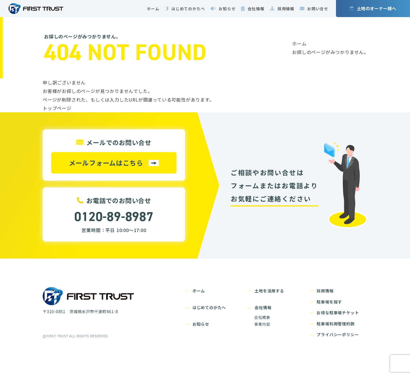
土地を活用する (269, 291)
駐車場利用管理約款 (335, 324)
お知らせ (200, 324)
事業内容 (262, 324)
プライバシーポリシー (338, 334)
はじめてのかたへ (209, 307)
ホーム (299, 43)
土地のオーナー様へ (376, 8)
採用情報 (325, 291)
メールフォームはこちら (106, 163)
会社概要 (262, 317)
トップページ (57, 108)
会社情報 (263, 307)
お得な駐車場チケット (338, 312)
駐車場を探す (329, 302)
